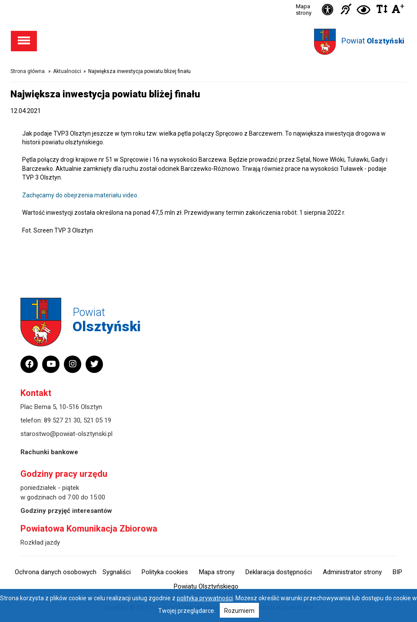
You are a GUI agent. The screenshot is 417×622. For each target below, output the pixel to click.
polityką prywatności (205, 598)
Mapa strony (303, 9)
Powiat (372, 40)
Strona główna (27, 71)
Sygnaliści (117, 572)
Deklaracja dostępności (278, 572)
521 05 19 (97, 420)
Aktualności (67, 71)
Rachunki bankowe (49, 452)
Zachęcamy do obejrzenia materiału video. (80, 195)
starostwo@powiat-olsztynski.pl (66, 434)
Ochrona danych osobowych (55, 572)
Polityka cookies (165, 572)
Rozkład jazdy (40, 542)
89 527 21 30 (62, 420)
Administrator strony (352, 572)
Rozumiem (239, 610)
